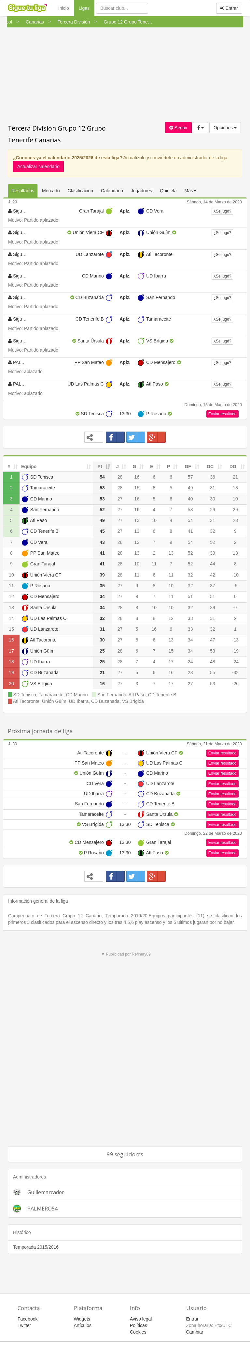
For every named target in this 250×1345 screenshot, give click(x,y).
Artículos (82, 1325)
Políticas (138, 1325)
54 (190, 520)
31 (212, 487)
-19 (235, 651)
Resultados (22, 190)
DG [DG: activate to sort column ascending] (232, 466)
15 (137, 487)
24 (190, 661)
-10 (235, 575)
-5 (235, 585)
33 (190, 618)
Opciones (225, 127)
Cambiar (194, 1332)
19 (11, 672)
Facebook (27, 1318)
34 (190, 639)
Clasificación (80, 190)
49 (190, 487)
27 (120, 498)
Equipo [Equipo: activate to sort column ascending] (28, 466)
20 (11, 683)
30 (212, 498)
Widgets (82, 1318)
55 (212, 672)
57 (190, 477)
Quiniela (168, 190)
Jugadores (141, 190)
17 (11, 651)
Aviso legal (141, 1318)
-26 (235, 683)
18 (235, 487)
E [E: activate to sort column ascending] (151, 466)
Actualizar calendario (38, 166)
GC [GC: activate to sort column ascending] (210, 466)
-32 (235, 672)
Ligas (86, 8)
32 (212, 531)
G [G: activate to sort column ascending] (134, 466)
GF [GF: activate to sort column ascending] (188, 466)
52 (212, 542)
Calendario (112, 190)
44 (212, 563)
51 (190, 596)
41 (190, 531)
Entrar (229, 8)
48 (212, 661)
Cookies (138, 1332)
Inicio (63, 8)
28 (120, 477)
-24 (235, 661)
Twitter (24, 1325)
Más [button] (190, 190)
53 (212, 651)
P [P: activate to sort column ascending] (168, 466)
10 (235, 498)
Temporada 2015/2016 (36, 1247)
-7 (235, 607)
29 (212, 509)
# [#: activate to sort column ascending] (9, 466)
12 (137, 542)
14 (11, 618)
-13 (235, 639)
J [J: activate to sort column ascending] (117, 466)
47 (212, 639)
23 (235, 520)
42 (212, 575)
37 (212, 585)
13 (137, 520)
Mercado (51, 190)
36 (212, 477)
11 (154, 563)
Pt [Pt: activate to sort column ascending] (100, 466)
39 (212, 553)
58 (190, 509)
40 (190, 498)
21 (235, 477)
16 (137, 477)
